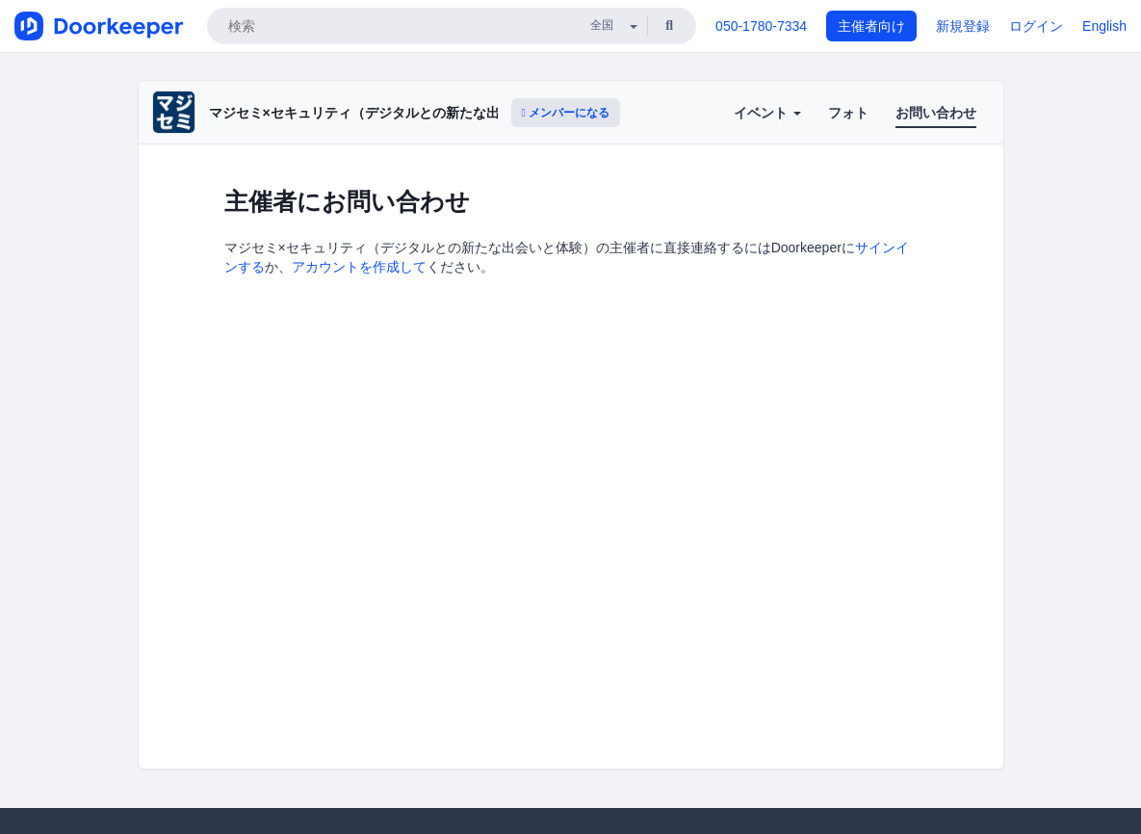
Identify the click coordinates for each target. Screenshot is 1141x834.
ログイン (1036, 26)
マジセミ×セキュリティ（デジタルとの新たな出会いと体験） (395, 112)
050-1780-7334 (761, 26)
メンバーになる (566, 112)
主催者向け (871, 26)
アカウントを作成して (359, 266)
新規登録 (963, 26)
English (1104, 26)
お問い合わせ (935, 112)
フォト (848, 112)
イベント (767, 112)
